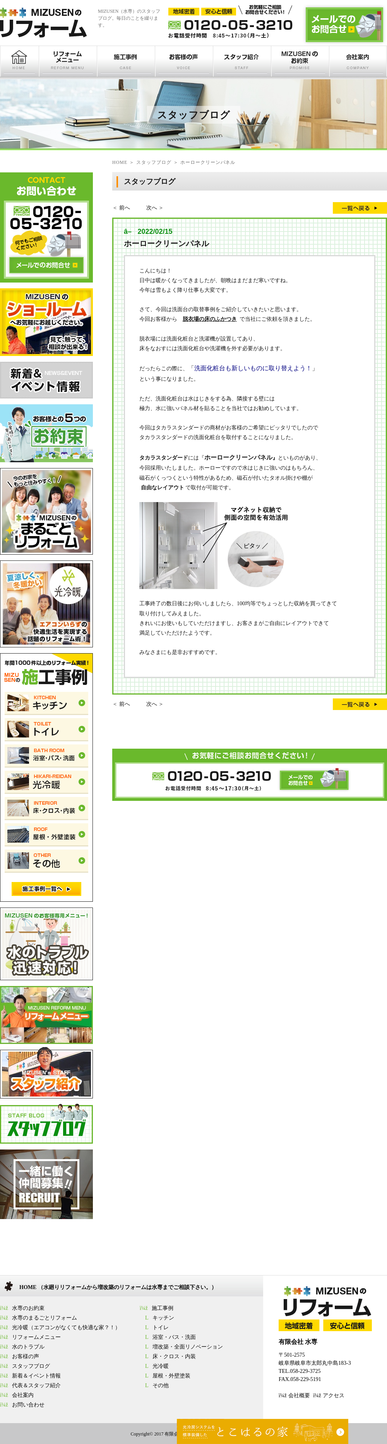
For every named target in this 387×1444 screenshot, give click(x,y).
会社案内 (23, 1395)
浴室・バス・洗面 (174, 1337)
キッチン (163, 1318)
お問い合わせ (28, 1405)
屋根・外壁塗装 (171, 1376)
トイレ (160, 1327)
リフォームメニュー (36, 1337)
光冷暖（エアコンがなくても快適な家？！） (66, 1327)
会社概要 (299, 1395)
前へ (124, 208)
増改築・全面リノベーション (187, 1347)
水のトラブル (28, 1347)
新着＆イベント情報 (36, 1376)
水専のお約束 (28, 1308)
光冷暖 (160, 1366)
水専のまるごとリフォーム (44, 1318)
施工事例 (162, 1308)
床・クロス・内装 (174, 1356)
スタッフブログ (31, 1366)
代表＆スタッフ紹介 (36, 1385)
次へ (151, 208)
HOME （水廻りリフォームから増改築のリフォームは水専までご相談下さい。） (118, 1287)
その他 (160, 1385)
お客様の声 (25, 1356)
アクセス (333, 1395)
